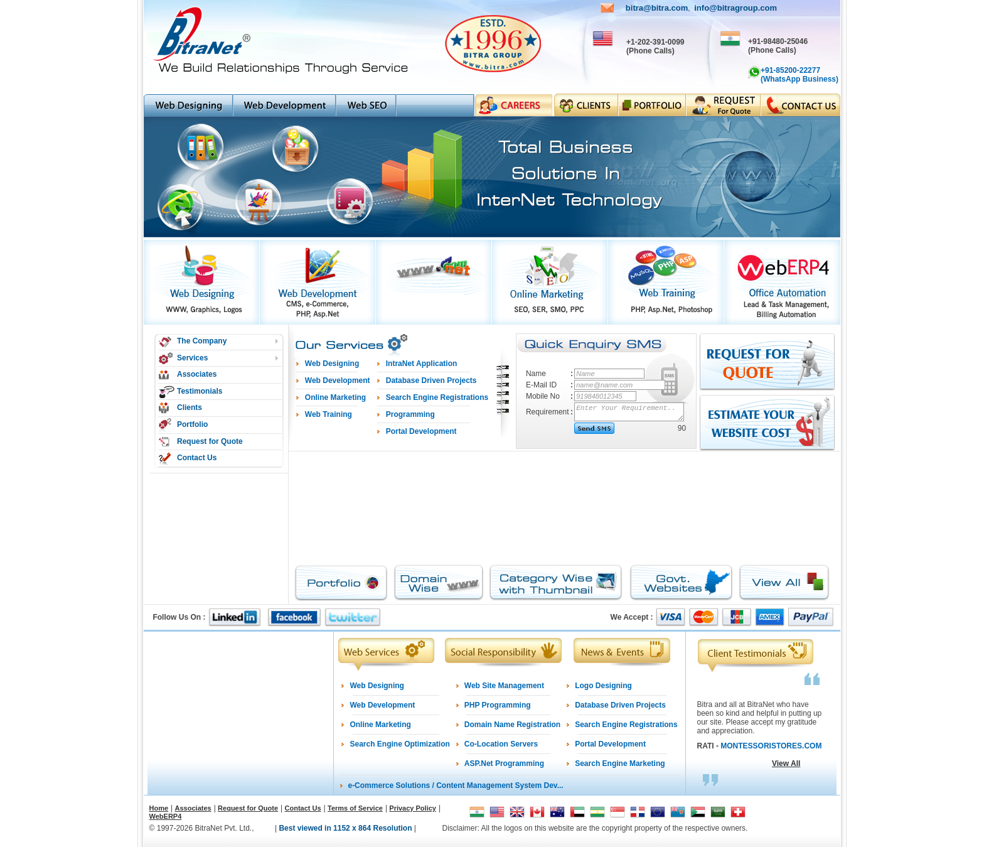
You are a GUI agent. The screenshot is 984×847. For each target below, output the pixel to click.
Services (192, 357)
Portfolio (192, 424)
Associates (197, 374)
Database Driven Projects (620, 705)
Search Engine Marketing (620, 763)
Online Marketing (380, 724)
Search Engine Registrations (626, 724)
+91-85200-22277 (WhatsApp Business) (799, 75)
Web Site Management (504, 685)
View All (786, 763)
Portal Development (610, 744)
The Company (202, 341)
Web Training (328, 414)
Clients (189, 407)
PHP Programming (497, 705)
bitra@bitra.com (657, 8)
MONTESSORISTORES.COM (770, 746)
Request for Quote (210, 441)
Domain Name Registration (512, 724)
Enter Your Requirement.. (629, 412)
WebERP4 (165, 816)
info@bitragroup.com (735, 8)
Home (159, 808)
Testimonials (199, 391)
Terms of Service (355, 808)
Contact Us (197, 457)
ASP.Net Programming (504, 763)
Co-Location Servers (501, 744)
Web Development (382, 705)
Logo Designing (603, 685)
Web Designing (377, 685)
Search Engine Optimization (399, 744)
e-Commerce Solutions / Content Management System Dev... (455, 785)
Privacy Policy (412, 808)
